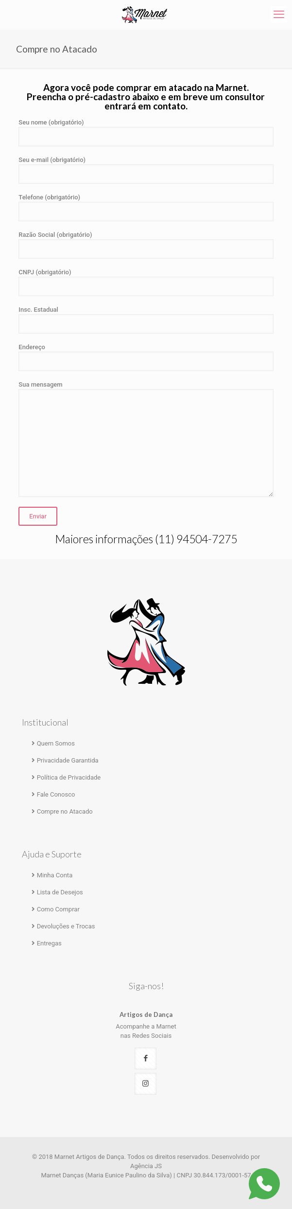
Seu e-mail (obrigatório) (145, 170)
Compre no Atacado (65, 811)
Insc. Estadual (145, 320)
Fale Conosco (56, 794)
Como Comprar (58, 909)
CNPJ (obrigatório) (145, 282)
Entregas (49, 943)
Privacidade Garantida (68, 760)
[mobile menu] (279, 14)
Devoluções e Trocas (66, 926)
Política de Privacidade (69, 777)
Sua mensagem (145, 439)
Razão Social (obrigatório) (145, 245)
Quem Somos (56, 743)
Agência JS (146, 1166)
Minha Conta (55, 875)
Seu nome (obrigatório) (145, 132)
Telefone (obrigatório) (145, 207)
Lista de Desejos (60, 892)
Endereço (145, 357)
